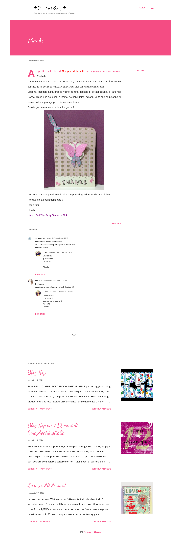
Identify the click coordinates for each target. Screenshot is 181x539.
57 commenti (46, 469)
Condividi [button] (139, 70)
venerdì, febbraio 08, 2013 (57, 238)
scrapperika (40, 238)
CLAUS (45, 252)
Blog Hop (37, 372)
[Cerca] (142, 8)
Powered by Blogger (90, 532)
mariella (38, 280)
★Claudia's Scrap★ (49, 7)
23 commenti (46, 521)
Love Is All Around (47, 485)
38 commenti (46, 409)
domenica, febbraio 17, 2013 (55, 280)
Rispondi (40, 274)
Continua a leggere (101, 409)
